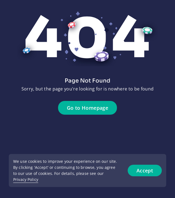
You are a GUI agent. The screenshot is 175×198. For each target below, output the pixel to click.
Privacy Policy (25, 179)
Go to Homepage (87, 108)
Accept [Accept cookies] (144, 170)
